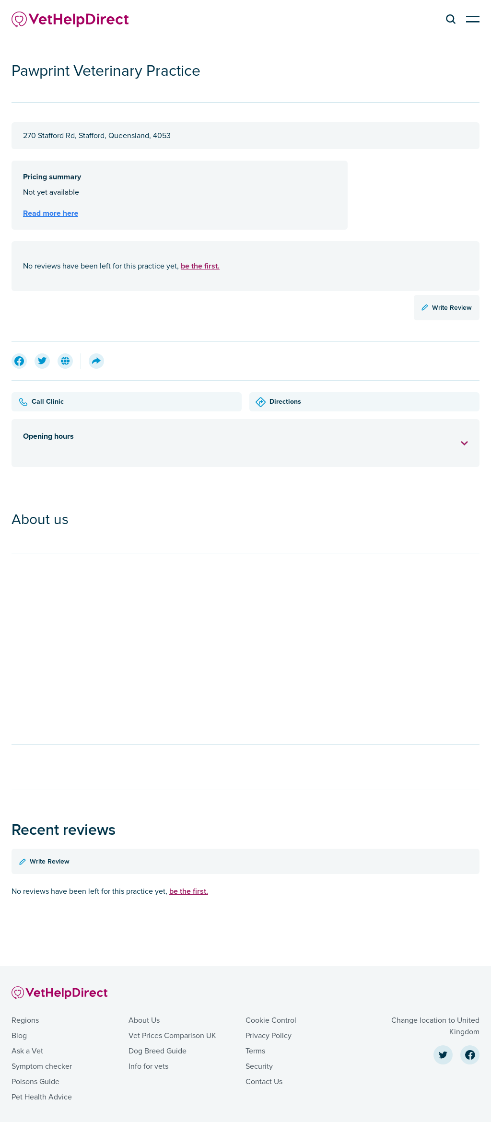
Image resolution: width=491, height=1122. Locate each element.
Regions (25, 1020)
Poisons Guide (35, 1082)
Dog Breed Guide (158, 1051)
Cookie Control (271, 1020)
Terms (255, 1051)
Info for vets (148, 1066)
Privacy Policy (269, 1035)
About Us (144, 1020)
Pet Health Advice (42, 1097)
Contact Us (264, 1082)
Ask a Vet (27, 1051)
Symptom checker (42, 1066)
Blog (19, 1035)
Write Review (446, 307)
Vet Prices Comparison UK (172, 1035)
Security (259, 1066)
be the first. (200, 265)
